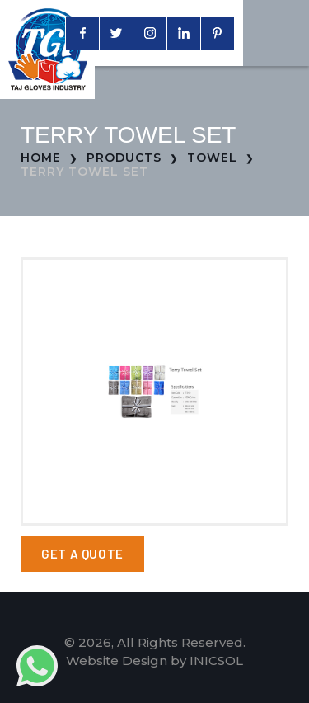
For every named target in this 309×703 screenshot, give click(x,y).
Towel (212, 157)
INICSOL (216, 660)
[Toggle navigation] (276, 33)
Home (41, 157)
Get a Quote (82, 553)
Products (124, 157)
